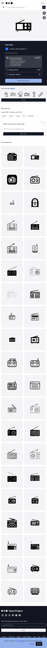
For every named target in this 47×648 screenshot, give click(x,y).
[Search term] (24, 7)
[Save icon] (44, 13)
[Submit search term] (44, 7)
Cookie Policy (21, 641)
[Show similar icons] (44, 17)
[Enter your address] (23, 625)
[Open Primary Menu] (2, 3)
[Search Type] (3, 7)
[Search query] (23, 129)
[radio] (23, 61)
